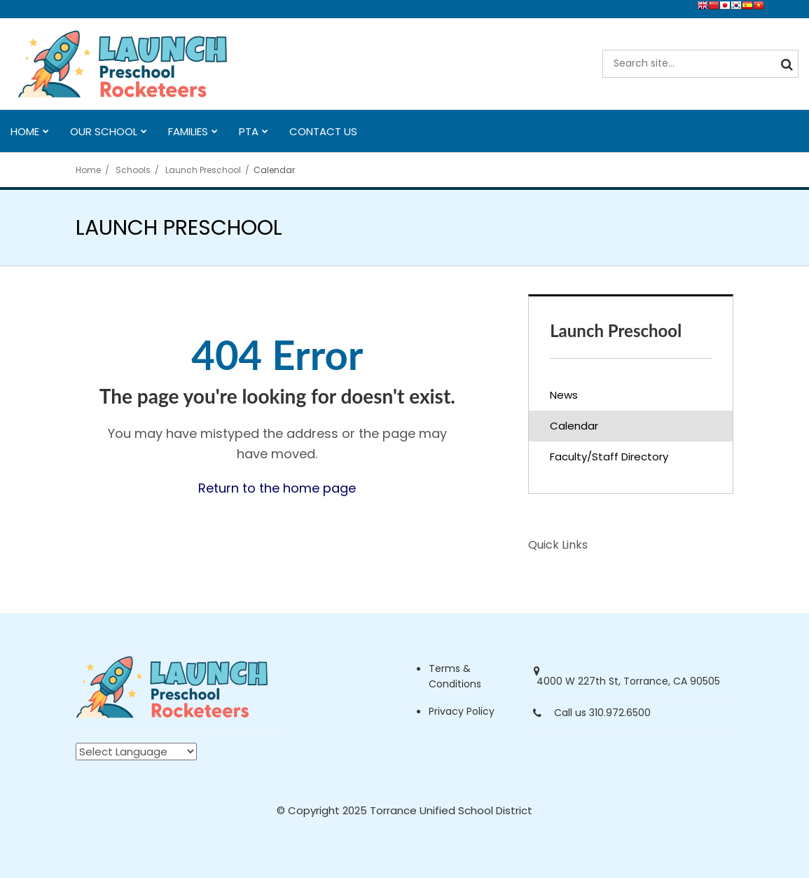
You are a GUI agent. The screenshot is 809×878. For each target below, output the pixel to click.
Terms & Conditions (455, 676)
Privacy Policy (462, 711)
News (564, 394)
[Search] (784, 64)
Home (88, 170)
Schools (133, 170)
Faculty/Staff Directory (609, 456)
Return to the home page (277, 488)
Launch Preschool (203, 170)
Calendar (574, 425)
